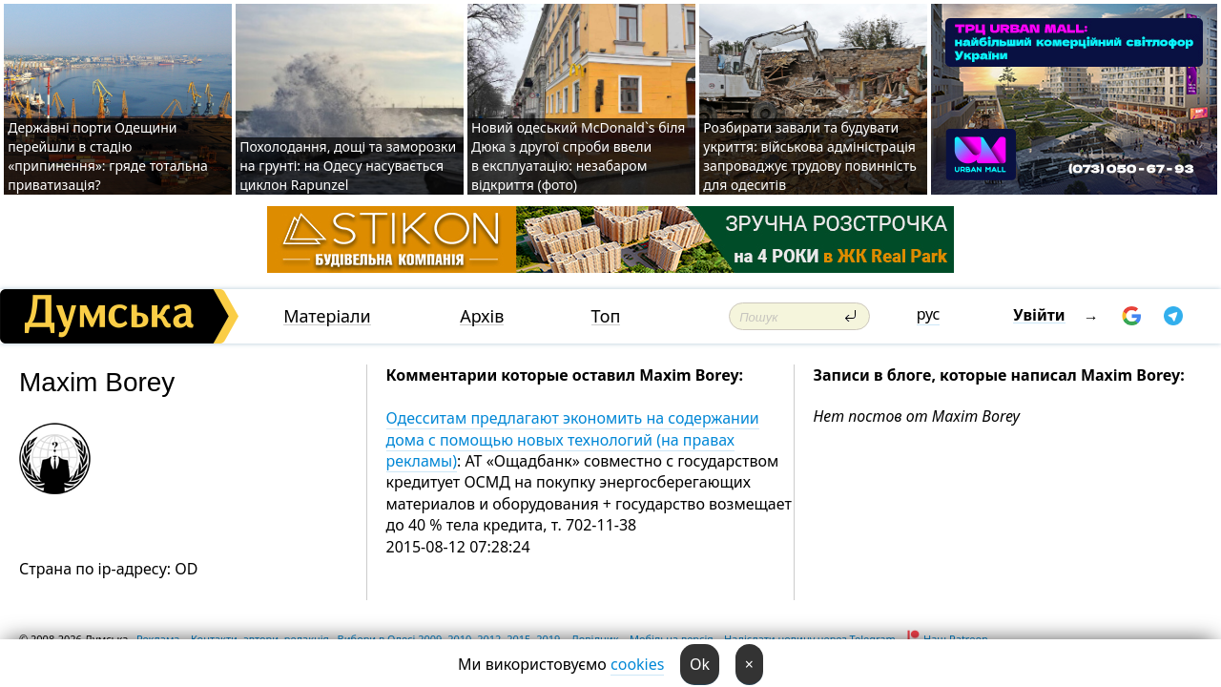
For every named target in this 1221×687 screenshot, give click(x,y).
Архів (482, 316)
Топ (606, 316)
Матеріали (327, 316)
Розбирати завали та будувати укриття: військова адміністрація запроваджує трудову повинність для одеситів (810, 156)
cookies (637, 664)
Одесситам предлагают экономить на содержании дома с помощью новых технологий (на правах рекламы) (572, 439)
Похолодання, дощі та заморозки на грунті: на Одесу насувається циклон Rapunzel (347, 165)
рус (929, 313)
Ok (700, 664)
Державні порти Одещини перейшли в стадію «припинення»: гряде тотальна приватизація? (108, 156)
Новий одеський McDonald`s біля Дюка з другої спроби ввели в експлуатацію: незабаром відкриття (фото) (578, 156)
